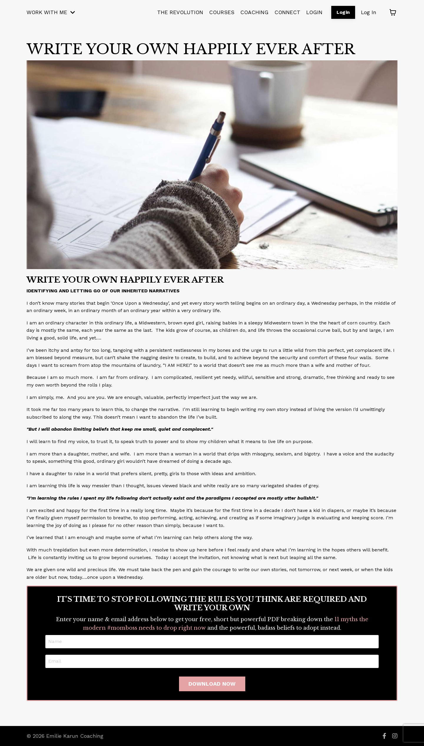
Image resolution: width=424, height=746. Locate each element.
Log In (368, 12)
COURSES (220, 12)
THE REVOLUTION (177, 12)
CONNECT (286, 12)
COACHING (252, 12)
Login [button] (343, 12)
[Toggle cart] (393, 12)
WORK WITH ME (51, 12)
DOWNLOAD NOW (212, 684)
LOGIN (313, 12)
